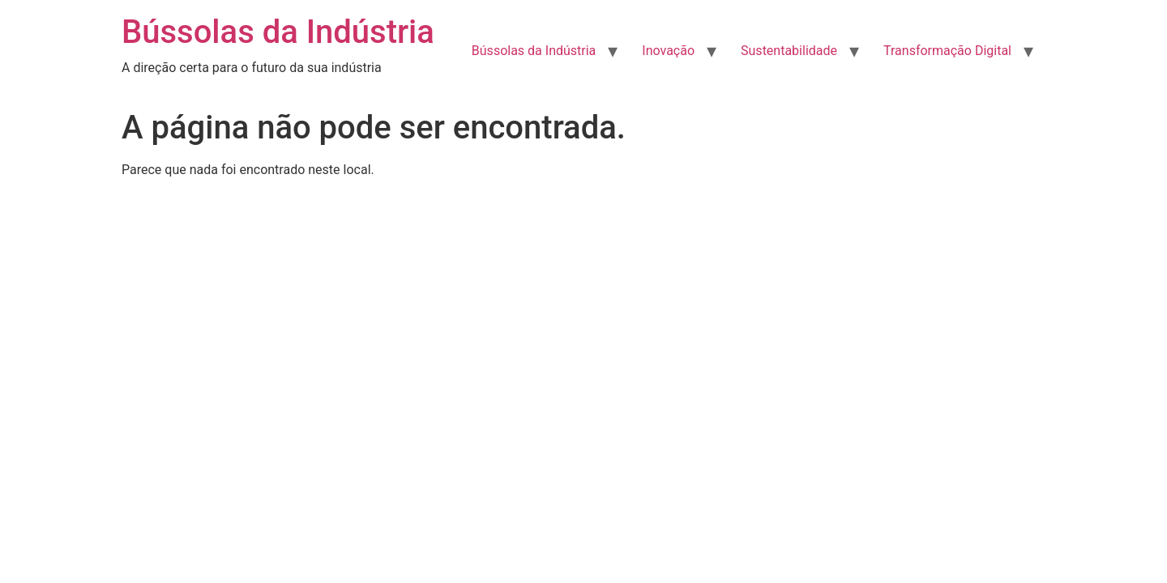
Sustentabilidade (789, 50)
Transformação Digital (947, 50)
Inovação (668, 50)
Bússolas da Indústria (278, 32)
